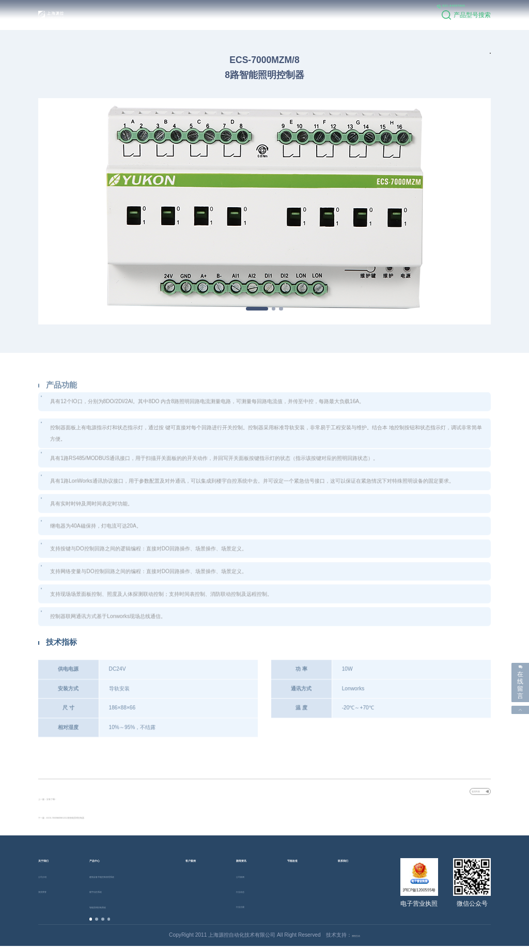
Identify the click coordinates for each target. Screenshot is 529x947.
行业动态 (246, 892)
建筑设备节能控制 (120, 877)
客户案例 (213, 14)
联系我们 (338, 14)
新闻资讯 (255, 14)
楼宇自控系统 (104, 892)
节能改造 (297, 14)
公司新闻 (246, 877)
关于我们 (129, 14)
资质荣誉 (48, 892)
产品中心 (171, 14)
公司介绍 (48, 877)
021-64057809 (407, 14)
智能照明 (110, 907)
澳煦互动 (356, 936)
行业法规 (246, 907)
